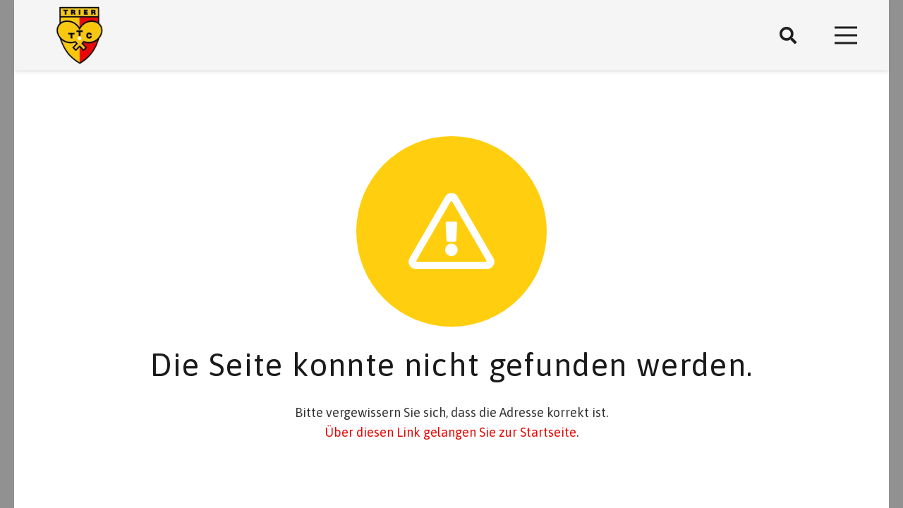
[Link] (80, 36)
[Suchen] (788, 35)
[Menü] (846, 35)
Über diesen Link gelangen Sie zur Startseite (450, 432)
